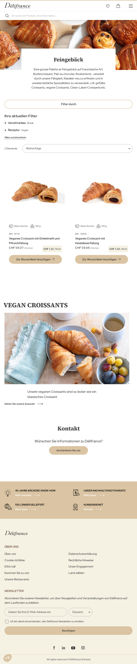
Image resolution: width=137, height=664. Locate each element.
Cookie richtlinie (14, 560)
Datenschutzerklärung (82, 554)
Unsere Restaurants (16, 579)
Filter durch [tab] (68, 104)
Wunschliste (107, 5)
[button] (35, 259)
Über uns (10, 554)
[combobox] (68, 15)
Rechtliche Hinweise (80, 560)
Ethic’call (9, 566)
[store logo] (17, 6)
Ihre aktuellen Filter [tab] (20, 116)
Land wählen (76, 573)
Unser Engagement (80, 566)
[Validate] (68, 630)
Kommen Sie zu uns (16, 573)
